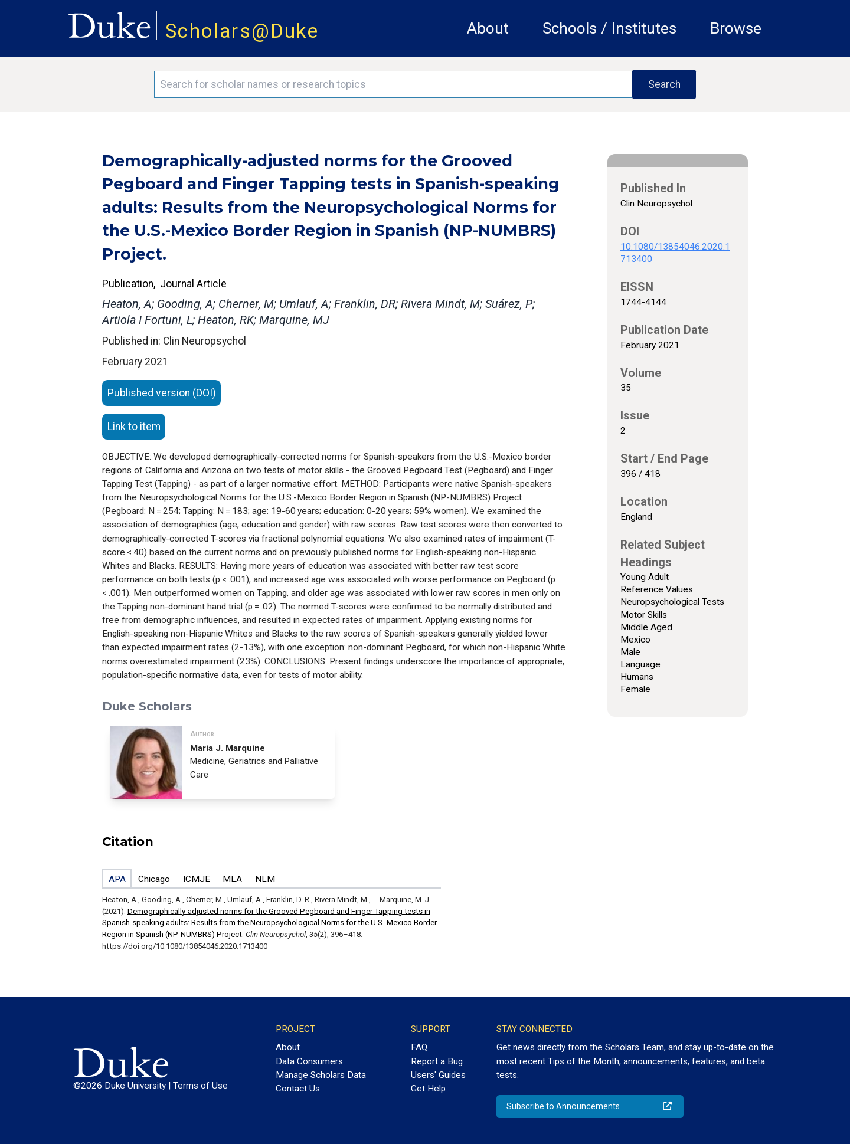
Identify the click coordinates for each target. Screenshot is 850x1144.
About (488, 28)
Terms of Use (200, 1085)
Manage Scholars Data (321, 1075)
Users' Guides (438, 1075)
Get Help (428, 1088)
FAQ (419, 1047)
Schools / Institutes (609, 28)
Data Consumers (309, 1061)
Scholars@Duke (242, 30)
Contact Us (298, 1088)
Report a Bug (437, 1061)
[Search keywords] (393, 84)
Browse (735, 28)
